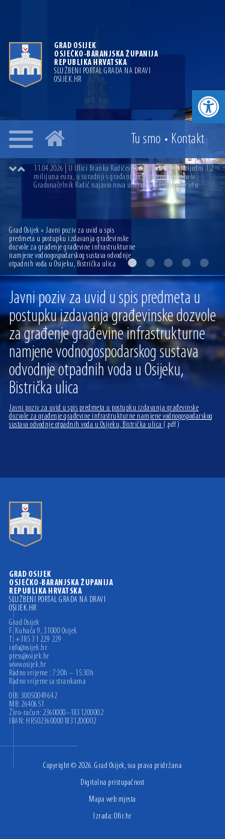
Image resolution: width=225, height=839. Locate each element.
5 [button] (204, 263)
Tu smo (146, 139)
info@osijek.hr (28, 648)
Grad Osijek (25, 230)
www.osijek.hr (28, 665)
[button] (208, 106)
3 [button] (168, 263)
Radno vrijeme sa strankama (47, 682)
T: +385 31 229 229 (35, 640)
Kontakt (188, 139)
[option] (124, 177)
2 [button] (150, 263)
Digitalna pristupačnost (112, 782)
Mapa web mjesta (112, 799)
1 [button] (132, 263)
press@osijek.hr (29, 657)
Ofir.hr (123, 816)
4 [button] (186, 263)
